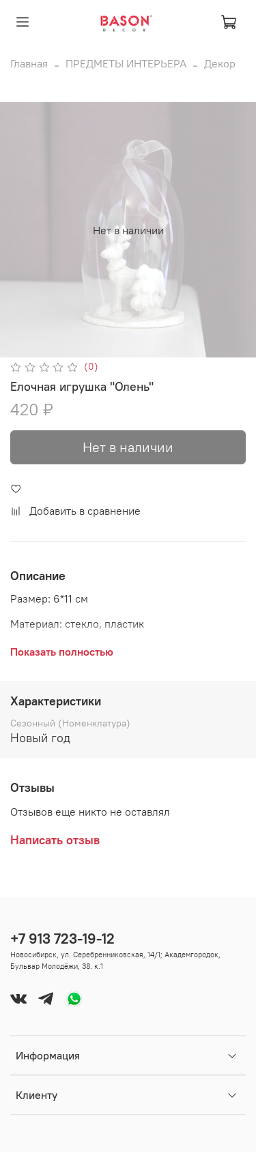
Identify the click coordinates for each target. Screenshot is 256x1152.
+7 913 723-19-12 (62, 938)
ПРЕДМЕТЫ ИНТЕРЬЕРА (126, 63)
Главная (29, 63)
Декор (220, 63)
